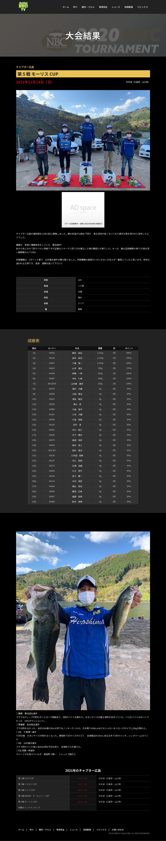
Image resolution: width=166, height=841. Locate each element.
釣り (75, 6)
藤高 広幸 (77, 491)
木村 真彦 (77, 481)
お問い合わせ (118, 829)
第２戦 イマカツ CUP (27, 784)
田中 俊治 (77, 450)
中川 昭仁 (77, 429)
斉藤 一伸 (77, 373)
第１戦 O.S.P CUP (26, 778)
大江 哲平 (77, 470)
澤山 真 (77, 404)
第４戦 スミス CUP (26, 790)
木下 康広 (77, 435)
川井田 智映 (77, 455)
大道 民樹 (77, 419)
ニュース (116, 6)
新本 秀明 (77, 501)
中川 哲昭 (77, 460)
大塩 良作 (77, 409)
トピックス (142, 6)
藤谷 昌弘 (77, 352)
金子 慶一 (77, 476)
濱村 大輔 (77, 388)
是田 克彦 (77, 440)
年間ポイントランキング (29, 807)
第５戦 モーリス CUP (27, 801)
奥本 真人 (77, 445)
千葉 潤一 (77, 363)
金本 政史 (77, 358)
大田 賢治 (77, 393)
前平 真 (77, 424)
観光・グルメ (88, 6)
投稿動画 (128, 6)
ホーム (66, 6)
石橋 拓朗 (77, 465)
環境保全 (103, 6)
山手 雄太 (77, 368)
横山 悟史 (77, 486)
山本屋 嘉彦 (77, 383)
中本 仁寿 (77, 378)
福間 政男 (77, 496)
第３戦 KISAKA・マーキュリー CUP (33, 795)
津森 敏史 (77, 399)
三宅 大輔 (77, 414)
